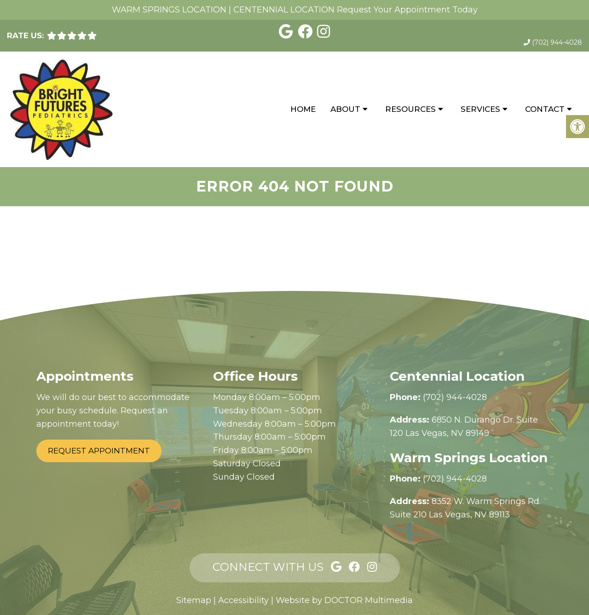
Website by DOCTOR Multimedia (344, 600)
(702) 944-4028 (557, 42)
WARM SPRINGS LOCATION (169, 10)
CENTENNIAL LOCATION (284, 10)
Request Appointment (99, 450)
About (345, 109)
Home (303, 109)
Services (480, 109)
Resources (410, 109)
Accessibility (243, 600)
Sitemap (193, 600)
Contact (545, 109)
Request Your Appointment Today (407, 10)
